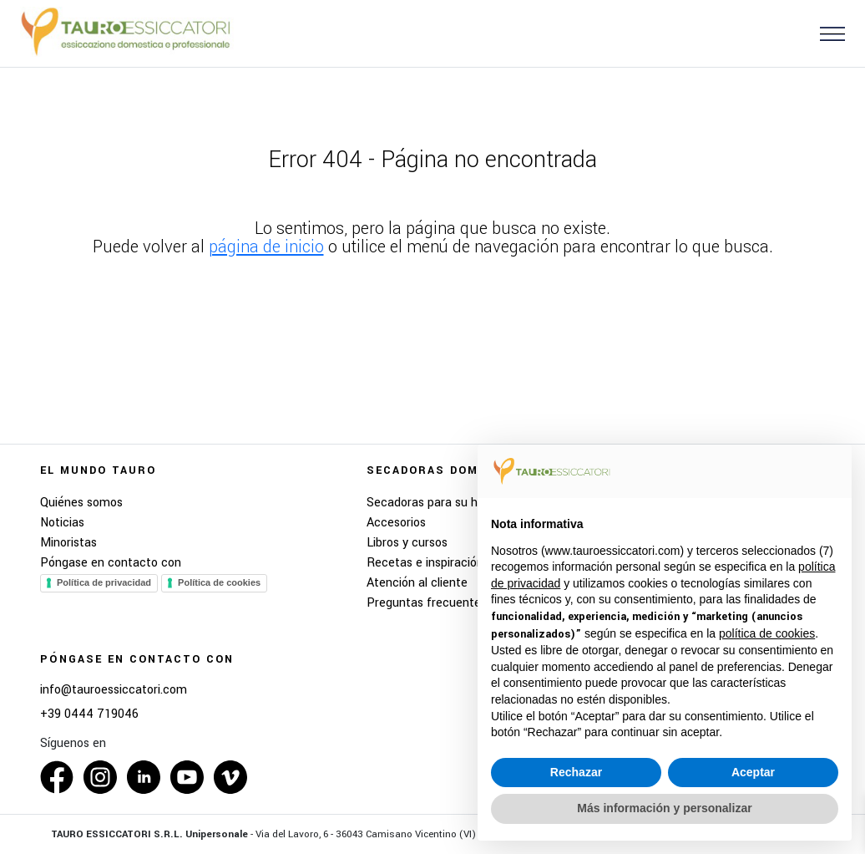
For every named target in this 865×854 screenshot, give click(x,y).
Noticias (62, 522)
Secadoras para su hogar (434, 502)
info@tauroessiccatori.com (113, 690)
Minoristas (68, 543)
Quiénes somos (81, 502)
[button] (826, 33)
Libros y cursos (407, 543)
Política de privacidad (104, 582)
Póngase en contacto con (110, 563)
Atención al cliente (417, 583)
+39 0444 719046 (89, 714)
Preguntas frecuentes (427, 603)
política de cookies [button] (767, 633)
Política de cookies (219, 582)
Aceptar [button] (753, 772)
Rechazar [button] (576, 772)
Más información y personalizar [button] (664, 808)
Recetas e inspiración (425, 563)
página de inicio (266, 247)
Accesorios (396, 522)
